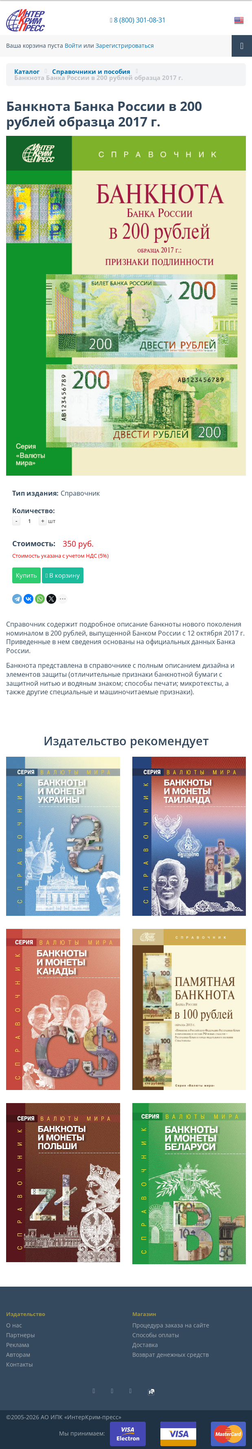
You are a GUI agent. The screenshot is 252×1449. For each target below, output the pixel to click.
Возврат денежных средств (170, 1354)
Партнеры (20, 1335)
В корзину (63, 575)
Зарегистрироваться (125, 46)
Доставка (145, 1345)
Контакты (19, 1364)
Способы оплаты (155, 1335)
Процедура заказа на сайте (170, 1325)
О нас (14, 1325)
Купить (26, 575)
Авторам (18, 1354)
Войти (73, 46)
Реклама (17, 1345)
